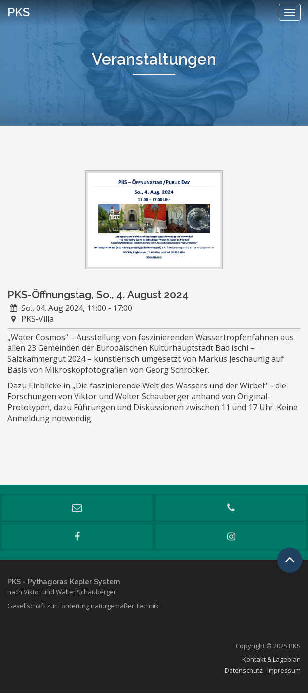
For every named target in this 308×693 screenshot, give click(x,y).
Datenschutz (244, 670)
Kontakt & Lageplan (271, 659)
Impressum (284, 670)
